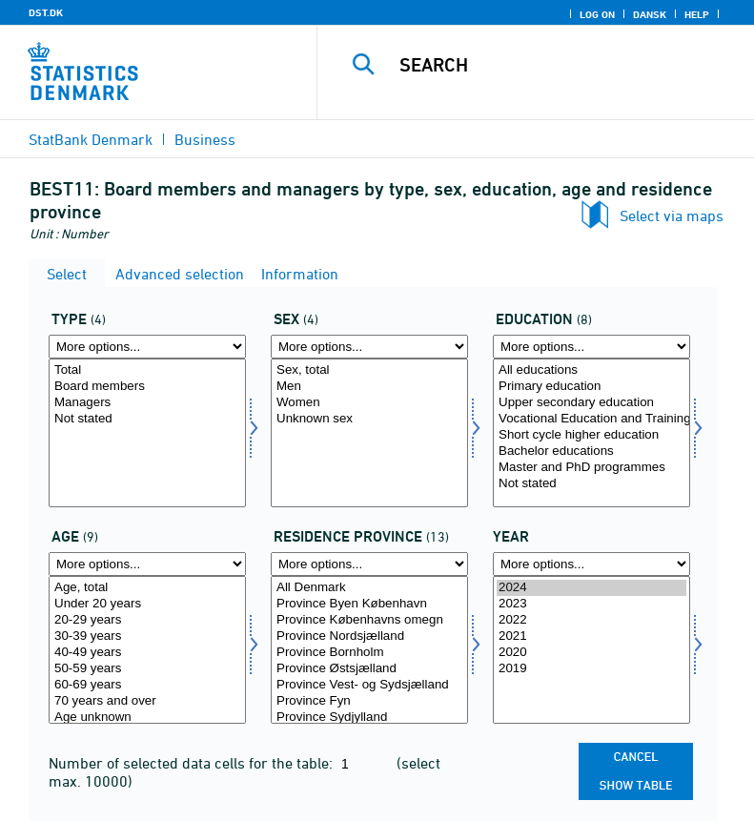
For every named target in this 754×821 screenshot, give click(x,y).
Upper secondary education (591, 403)
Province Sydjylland (369, 717)
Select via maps (671, 215)
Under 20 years (147, 604)
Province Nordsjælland (369, 636)
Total (147, 370)
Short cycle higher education (591, 435)
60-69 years (147, 685)
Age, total (147, 588)
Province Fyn (369, 701)
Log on (597, 14)
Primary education (591, 387)
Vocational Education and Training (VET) (591, 419)
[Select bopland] (369, 650)
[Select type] (147, 433)
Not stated (147, 419)
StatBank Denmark (91, 139)
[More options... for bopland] (369, 564)
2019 (591, 669)
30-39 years (147, 636)
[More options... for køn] (369, 347)
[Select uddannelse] (591, 433)
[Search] (564, 65)
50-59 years (147, 669)
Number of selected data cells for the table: (192, 762)
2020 (591, 653)
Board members (147, 387)
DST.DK (46, 12)
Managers (147, 403)
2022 (591, 620)
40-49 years (147, 653)
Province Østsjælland (369, 669)
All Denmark (369, 588)
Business (204, 139)
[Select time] (591, 650)
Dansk (649, 14)
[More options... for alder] (147, 564)
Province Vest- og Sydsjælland (369, 685)
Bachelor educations (591, 451)
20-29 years (147, 620)
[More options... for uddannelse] (591, 347)
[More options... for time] (591, 564)
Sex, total (369, 370)
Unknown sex (369, 419)
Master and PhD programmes (591, 468)
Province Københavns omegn (369, 620)
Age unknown (147, 717)
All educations (591, 370)
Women (369, 403)
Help (696, 14)
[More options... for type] (147, 347)
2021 (591, 636)
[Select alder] (147, 650)
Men (369, 387)
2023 (591, 604)
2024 (591, 588)
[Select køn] (369, 433)
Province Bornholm (369, 653)
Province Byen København (369, 604)
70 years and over (147, 701)
